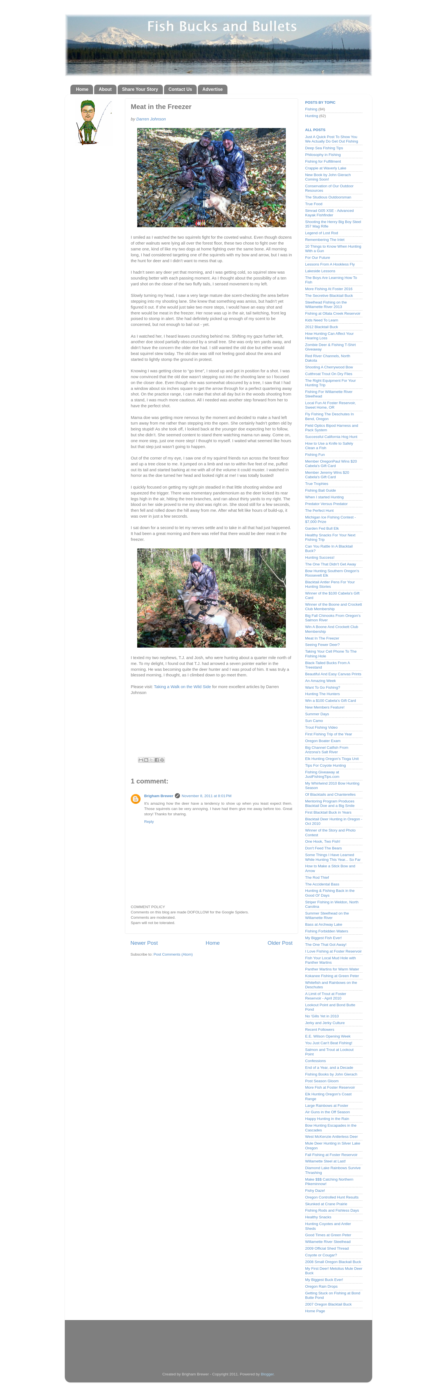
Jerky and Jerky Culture (325, 1023)
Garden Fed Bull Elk (322, 528)
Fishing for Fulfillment (323, 161)
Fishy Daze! (315, 1190)
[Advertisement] (218, 1340)
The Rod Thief (317, 877)
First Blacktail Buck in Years (328, 812)
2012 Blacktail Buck (321, 327)
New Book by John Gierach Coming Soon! (328, 177)
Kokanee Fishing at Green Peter (332, 976)
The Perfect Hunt (319, 510)
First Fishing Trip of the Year (328, 734)
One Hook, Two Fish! (322, 841)
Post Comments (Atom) (173, 954)
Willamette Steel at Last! (325, 1161)
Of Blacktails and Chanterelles (330, 794)
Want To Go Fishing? (322, 687)
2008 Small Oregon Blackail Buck (333, 1262)
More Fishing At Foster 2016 (329, 289)
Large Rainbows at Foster (326, 1105)
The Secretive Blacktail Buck (329, 295)
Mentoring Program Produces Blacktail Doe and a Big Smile (330, 803)
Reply (149, 821)
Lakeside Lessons (320, 271)
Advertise (212, 89)
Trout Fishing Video (321, 727)
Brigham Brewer (158, 796)
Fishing (311, 109)
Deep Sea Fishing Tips (324, 148)
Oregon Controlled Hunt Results (331, 1197)
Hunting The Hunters (322, 694)
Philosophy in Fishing (323, 155)
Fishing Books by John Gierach (331, 1074)
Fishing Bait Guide (320, 490)
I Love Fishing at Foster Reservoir (333, 951)
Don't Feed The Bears (323, 848)
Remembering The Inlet (325, 240)
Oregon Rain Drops (321, 1286)
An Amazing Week (320, 681)
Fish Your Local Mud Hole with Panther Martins (330, 960)
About (105, 89)
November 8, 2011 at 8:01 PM (206, 796)
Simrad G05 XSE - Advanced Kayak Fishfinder (329, 213)
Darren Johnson (151, 119)
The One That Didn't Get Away (330, 564)
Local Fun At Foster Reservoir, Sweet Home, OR (330, 405)
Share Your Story (140, 89)
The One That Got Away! (325, 944)
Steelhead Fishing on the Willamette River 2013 (326, 304)
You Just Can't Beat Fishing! (328, 1043)
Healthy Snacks (318, 1217)
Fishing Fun (315, 455)
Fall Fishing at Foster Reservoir (331, 1155)
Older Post (280, 943)
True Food (313, 204)
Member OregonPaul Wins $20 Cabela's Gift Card (331, 463)
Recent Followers (319, 1029)
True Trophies (316, 484)
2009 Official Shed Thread (327, 1248)
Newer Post (144, 943)
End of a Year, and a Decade (329, 1067)
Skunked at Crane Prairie (326, 1204)
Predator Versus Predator (326, 504)
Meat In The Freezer (322, 638)
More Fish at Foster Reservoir (330, 1087)
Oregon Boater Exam (323, 741)
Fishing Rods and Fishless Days (332, 1210)
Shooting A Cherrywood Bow (329, 367)
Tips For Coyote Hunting (325, 765)
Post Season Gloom (322, 1081)
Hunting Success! (319, 557)
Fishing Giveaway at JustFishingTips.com (322, 774)
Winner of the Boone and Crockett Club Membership (333, 606)
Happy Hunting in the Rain (327, 1119)
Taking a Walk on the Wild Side (182, 686)
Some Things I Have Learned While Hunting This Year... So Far (333, 857)
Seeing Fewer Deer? (322, 645)
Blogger (267, 1374)
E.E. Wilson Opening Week (328, 1036)
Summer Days (317, 714)
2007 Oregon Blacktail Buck (328, 1304)
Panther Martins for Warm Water (332, 969)
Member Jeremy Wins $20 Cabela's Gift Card (327, 474)
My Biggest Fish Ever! (323, 938)
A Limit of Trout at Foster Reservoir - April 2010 (325, 996)
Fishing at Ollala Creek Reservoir (332, 313)
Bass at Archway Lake (323, 924)
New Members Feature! (325, 707)
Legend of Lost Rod (321, 233)
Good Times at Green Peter (328, 1235)
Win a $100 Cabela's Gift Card (330, 700)
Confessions (315, 1061)
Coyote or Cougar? (321, 1255)
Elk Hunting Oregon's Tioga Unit (332, 759)
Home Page (315, 1311)
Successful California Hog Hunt (331, 437)
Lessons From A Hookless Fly (330, 264)
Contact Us (180, 89)
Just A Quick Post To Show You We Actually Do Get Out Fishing (331, 139)
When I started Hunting (324, 497)
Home (82, 89)
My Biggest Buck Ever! (324, 1280)
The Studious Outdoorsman (328, 197)
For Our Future (317, 257)
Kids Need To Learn (321, 320)
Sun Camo (314, 721)
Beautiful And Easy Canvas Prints (333, 674)
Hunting (311, 116)
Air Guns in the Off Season (327, 1112)
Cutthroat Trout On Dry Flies (328, 374)
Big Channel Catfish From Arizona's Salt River (326, 749)
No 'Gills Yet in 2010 (322, 1016)
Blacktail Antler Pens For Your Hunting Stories (330, 584)
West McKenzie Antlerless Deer (331, 1136)
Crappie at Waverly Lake (325, 168)
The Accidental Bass (322, 884)
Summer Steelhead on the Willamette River (327, 915)
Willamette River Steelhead (328, 1242)
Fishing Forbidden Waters (326, 931)
